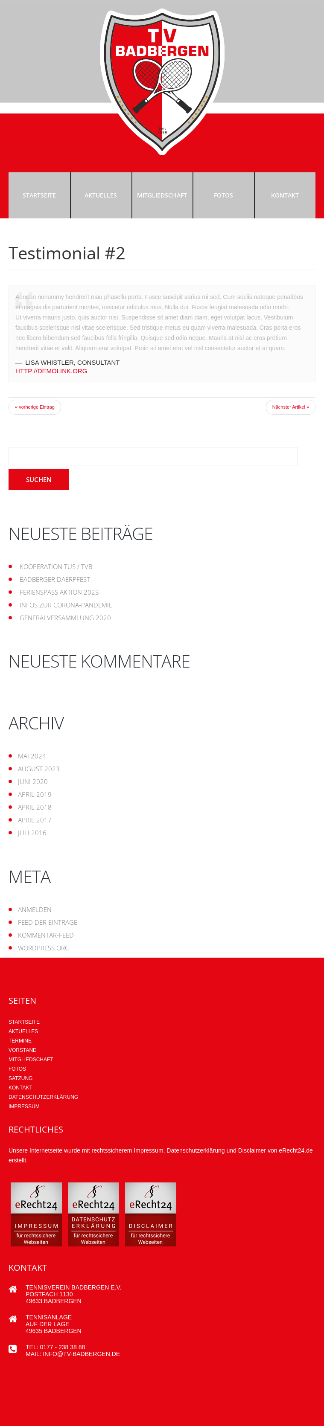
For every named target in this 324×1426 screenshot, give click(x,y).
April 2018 (35, 807)
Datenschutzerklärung (43, 1097)
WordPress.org (44, 948)
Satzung (20, 1078)
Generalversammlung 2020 (65, 617)
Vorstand (23, 1050)
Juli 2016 (32, 832)
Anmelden (35, 909)
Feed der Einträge (47, 922)
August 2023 (39, 768)
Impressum (24, 1106)
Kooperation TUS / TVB (56, 566)
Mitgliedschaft (162, 195)
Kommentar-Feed (46, 935)
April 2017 (35, 820)
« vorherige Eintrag (35, 407)
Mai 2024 (32, 756)
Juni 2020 (33, 781)
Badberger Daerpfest (55, 579)
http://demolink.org (51, 371)
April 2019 (35, 794)
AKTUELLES (23, 1031)
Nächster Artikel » (290, 407)
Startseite (39, 195)
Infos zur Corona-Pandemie (66, 605)
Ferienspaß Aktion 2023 (59, 592)
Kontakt (285, 195)
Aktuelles (101, 195)
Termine (20, 1041)
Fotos (223, 195)
